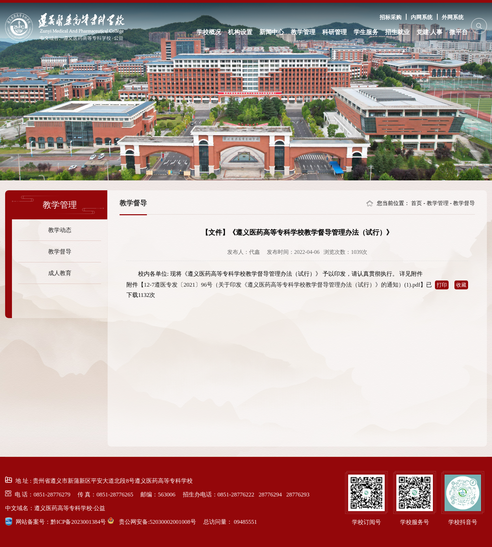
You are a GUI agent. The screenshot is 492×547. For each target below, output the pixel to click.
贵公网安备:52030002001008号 (157, 522)
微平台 (458, 32)
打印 (442, 285)
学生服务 (366, 32)
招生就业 (397, 32)
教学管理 (303, 32)
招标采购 (390, 17)
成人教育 (59, 273)
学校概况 (208, 32)
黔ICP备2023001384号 (78, 522)
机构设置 (240, 32)
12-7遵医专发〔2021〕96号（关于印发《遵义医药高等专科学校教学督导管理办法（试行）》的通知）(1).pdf (282, 285)
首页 (416, 203)
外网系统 (453, 17)
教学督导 (59, 251)
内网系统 (422, 17)
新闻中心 (271, 32)
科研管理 (334, 32)
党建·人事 (429, 32)
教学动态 (59, 230)
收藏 (461, 285)
